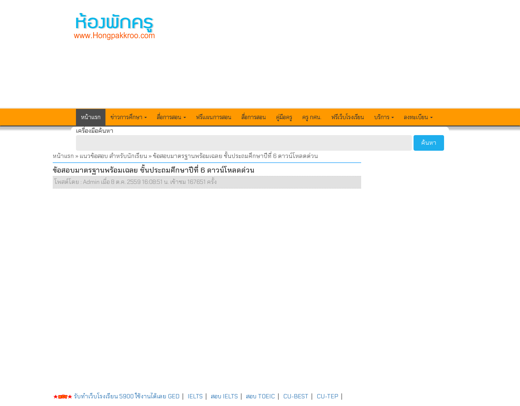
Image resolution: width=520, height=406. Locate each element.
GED (173, 396)
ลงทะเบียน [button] (418, 117)
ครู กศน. (311, 117)
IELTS (195, 396)
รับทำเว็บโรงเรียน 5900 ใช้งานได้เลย (109, 396)
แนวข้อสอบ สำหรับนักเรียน (113, 156)
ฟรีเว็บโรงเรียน (347, 117)
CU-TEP (327, 396)
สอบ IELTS (224, 396)
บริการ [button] (384, 117)
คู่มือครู (284, 117)
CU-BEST (295, 396)
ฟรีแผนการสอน (213, 117)
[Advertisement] (308, 58)
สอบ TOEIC (260, 396)
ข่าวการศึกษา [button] (128, 117)
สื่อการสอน (253, 117)
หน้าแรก (90, 117)
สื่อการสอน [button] (171, 117)
